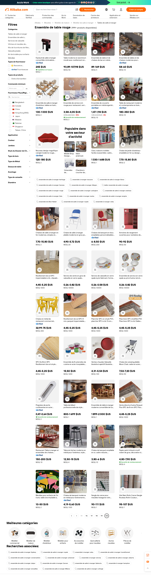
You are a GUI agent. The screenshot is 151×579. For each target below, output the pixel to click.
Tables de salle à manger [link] (106, 23)
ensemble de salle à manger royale (74, 202)
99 (102, 516)
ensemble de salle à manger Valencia (87, 563)
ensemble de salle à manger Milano (56, 569)
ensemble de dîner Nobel (46, 202)
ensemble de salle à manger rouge (49, 191)
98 (97, 516)
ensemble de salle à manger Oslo (49, 196)
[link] (147, 555)
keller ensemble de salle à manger (115, 185)
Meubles (47, 23)
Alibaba (37, 23)
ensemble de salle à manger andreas (117, 191)
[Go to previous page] (71, 516)
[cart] (114, 10)
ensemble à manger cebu (103, 202)
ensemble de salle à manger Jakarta (120, 558)
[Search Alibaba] (54, 9)
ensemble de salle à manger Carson (54, 563)
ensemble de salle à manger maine (80, 196)
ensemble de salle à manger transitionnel (114, 552)
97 (91, 516)
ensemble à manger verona (90, 558)
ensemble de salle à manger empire (113, 196)
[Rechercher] (87, 10)
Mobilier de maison (62, 23)
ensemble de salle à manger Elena (111, 180)
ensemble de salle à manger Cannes (50, 185)
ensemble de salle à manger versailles (23, 569)
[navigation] (19, 269)
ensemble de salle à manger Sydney (22, 552)
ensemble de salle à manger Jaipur (21, 563)
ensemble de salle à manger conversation (24, 558)
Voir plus (11, 58)
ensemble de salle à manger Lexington (83, 191)
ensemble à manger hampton (118, 563)
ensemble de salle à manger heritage (50, 180)
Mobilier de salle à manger (83, 23)
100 (106, 516)
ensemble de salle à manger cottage (89, 569)
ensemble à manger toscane (81, 180)
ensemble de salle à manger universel (59, 558)
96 (86, 516)
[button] (76, 9)
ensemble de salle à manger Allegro (83, 185)
